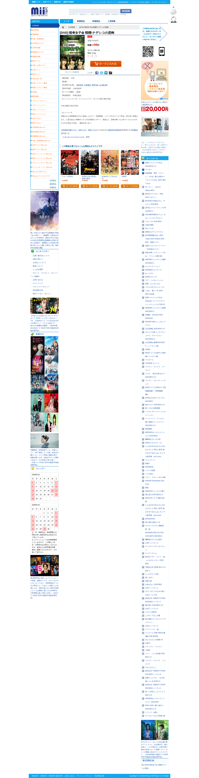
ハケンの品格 (150, 470)
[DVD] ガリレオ (151, 277)
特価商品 (53, 187)
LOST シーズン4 (151, 609)
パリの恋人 (149, 474)
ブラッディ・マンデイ (153, 647)
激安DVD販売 (68, 2)
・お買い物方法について (40, 256)
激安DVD (111, 130)
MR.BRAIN (149, 467)
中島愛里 (87, 85)
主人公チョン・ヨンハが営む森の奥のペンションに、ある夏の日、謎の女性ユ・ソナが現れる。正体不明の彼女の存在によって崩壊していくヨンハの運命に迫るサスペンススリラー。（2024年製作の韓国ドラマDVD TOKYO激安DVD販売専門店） (154, 749)
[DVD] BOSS (150, 519)
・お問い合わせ (37, 280)
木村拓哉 (114, 14)
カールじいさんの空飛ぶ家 (155, 716)
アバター (148, 170)
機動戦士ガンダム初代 (153, 539)
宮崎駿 (107, 14)
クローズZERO (150, 612)
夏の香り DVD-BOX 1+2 (154, 605)
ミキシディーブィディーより (73, 137)
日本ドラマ (47, 2)
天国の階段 (149, 225)
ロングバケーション (152, 266)
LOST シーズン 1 (151, 588)
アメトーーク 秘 (152, 629)
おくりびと (149, 273)
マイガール (149, 360)
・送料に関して (37, 259)
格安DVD (57, 2)
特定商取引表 (99, 776)
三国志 (147, 650)
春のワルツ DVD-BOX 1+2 (155, 405)
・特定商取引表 (37, 290)
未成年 (147, 349)
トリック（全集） (152, 712)
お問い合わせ (69, 776)
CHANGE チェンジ (152, 363)
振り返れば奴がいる (152, 522)
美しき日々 (149, 577)
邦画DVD (35, 776)
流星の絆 (148, 581)
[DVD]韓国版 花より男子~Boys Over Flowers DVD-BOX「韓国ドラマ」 (155, 238)
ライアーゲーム (151, 553)
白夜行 (147, 643)
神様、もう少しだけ (152, 284)
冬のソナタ (149, 228)
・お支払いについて (38, 263)
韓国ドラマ (36, 2)
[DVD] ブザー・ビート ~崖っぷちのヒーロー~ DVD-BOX (155, 560)
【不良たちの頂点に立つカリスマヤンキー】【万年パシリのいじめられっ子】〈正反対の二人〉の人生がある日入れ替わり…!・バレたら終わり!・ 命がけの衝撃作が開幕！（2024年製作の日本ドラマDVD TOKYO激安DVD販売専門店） (44, 323)
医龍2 (147, 463)
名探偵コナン (84, 14)
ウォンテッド (150, 460)
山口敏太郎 (103, 85)
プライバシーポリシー (84, 776)
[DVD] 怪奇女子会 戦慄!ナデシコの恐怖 (94, 27)
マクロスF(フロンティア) (154, 287)
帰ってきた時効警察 (152, 408)
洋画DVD (43, 776)
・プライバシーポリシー (40, 287)
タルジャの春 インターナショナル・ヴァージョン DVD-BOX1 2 (155, 335)
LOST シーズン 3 (151, 543)
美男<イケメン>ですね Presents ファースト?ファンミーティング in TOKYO (155, 301)
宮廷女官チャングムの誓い (155, 491)
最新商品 (53, 184)
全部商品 (53, 181)
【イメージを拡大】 (72, 72)
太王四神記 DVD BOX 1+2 (155, 329)
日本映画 (71, 27)
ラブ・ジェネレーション (154, 280)
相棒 (92, 14)
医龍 (147, 488)
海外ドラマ (92, 130)
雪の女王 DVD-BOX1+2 (154, 495)
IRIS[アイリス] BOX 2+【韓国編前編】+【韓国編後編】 (155, 390)
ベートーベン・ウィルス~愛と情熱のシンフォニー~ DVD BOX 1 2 (154, 422)
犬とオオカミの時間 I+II (154, 640)
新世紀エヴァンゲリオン (154, 232)
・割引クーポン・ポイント (41, 294)
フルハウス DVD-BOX (153, 221)
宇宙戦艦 (122, 14)
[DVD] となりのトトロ (153, 443)
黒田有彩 (80, 85)
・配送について (37, 266)
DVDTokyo (147, 776)
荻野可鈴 (95, 85)
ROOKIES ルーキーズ (153, 270)
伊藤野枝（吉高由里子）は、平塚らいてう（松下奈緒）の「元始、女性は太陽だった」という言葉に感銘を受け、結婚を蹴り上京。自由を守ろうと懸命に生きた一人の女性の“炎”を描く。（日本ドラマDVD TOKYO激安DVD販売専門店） (44, 457)
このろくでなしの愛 (152, 616)
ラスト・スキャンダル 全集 (155, 477)
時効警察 (148, 429)
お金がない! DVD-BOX (153, 584)
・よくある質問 (37, 269)
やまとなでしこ (151, 667)
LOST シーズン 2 (151, 626)
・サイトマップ (37, 283)
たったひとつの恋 (152, 574)
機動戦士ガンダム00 (152, 439)
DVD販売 (134, 130)
